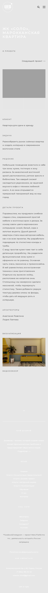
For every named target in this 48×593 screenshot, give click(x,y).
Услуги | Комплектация (24, 486)
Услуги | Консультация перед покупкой (24, 475)
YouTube (24, 528)
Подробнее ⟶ (24, 451)
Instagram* (24, 524)
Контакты (24, 497)
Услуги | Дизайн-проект (24, 479)
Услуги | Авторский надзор (24, 482)
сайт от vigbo (24, 586)
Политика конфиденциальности (24, 552)
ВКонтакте (24, 517)
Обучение (24, 489)
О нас (24, 493)
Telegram (24, 520)
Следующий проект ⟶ (33, 61)
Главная (24, 471)
